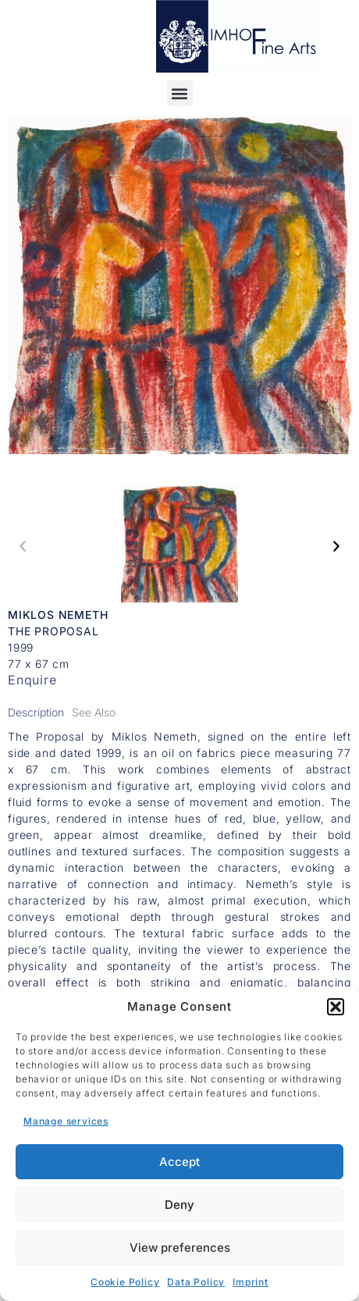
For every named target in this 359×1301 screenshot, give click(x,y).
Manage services (65, 1121)
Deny (179, 1204)
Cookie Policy (125, 1282)
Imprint (250, 1282)
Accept (179, 1161)
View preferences (180, 1247)
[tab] (36, 712)
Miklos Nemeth (58, 614)
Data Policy (196, 1282)
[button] (335, 1007)
